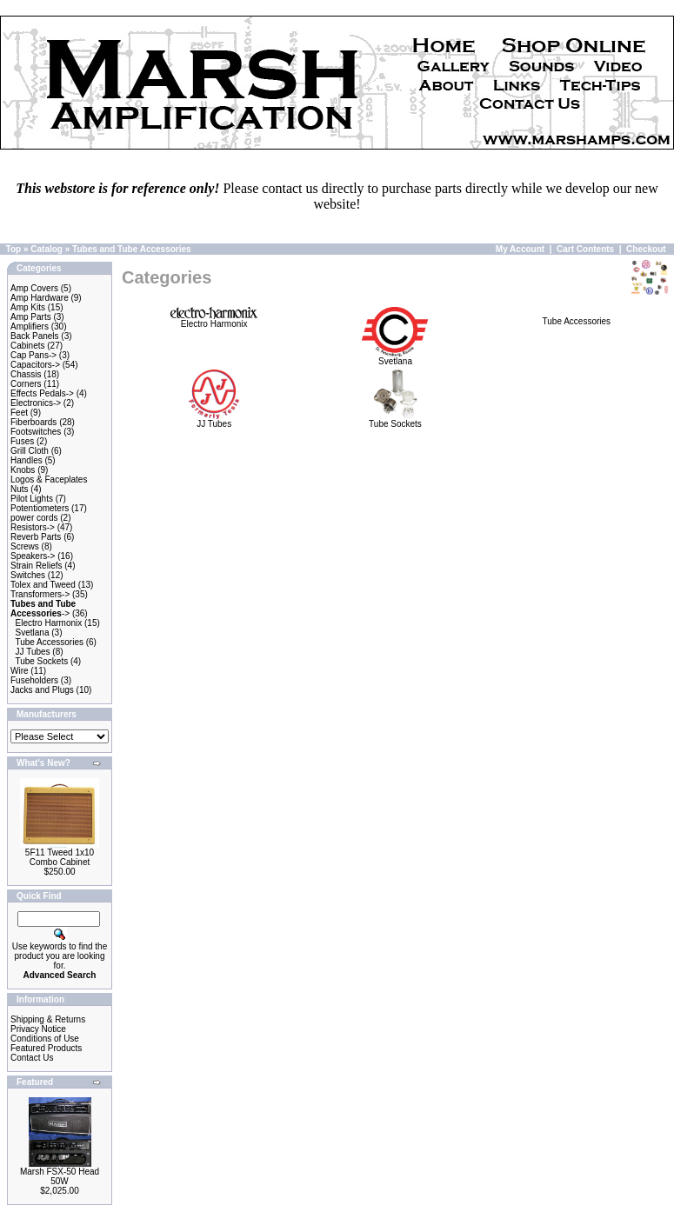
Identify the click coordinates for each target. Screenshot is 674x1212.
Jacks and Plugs (42, 690)
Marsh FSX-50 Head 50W (59, 1176)
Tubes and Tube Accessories (131, 249)
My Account (520, 249)
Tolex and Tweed (43, 584)
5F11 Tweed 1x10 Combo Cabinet (59, 857)
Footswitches (35, 431)
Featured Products (46, 1048)
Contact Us (31, 1057)
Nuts (19, 489)
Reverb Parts (35, 537)
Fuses (22, 441)
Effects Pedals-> (42, 393)
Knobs (22, 470)
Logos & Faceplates (48, 479)
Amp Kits (27, 307)
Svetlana (33, 632)
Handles (26, 460)
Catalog (46, 249)
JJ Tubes (33, 651)
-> (43, 608)
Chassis (26, 374)
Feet (19, 412)
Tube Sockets (41, 661)
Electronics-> (35, 403)
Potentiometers (39, 508)
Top (14, 249)
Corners (26, 384)
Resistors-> (32, 527)
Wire (19, 671)
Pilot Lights (31, 498)
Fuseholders (34, 680)
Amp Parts (30, 317)
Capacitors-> (35, 365)
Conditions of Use (44, 1038)
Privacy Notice (38, 1029)
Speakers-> (32, 556)
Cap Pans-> (33, 355)
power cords (33, 518)
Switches (27, 575)
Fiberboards (33, 422)
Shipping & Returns (47, 1019)
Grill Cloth (29, 451)
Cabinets (27, 345)
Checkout (646, 249)
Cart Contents (585, 249)
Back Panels (34, 336)
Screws (24, 546)
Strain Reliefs (36, 565)
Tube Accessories (49, 642)
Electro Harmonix (49, 623)
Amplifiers (29, 326)
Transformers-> (40, 594)
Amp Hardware (39, 298)
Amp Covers (34, 288)
